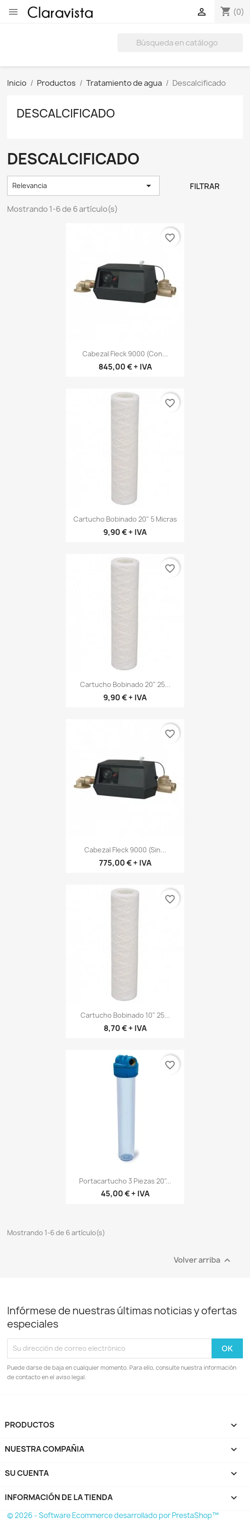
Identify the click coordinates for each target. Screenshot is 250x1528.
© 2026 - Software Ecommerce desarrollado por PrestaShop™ (113, 1515)
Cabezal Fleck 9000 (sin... (125, 849)
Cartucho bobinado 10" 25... (125, 1015)
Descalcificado (66, 113)
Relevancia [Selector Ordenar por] (83, 185)
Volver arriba (203, 1260)
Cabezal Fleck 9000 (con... (125, 353)
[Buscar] (180, 42)
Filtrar (205, 186)
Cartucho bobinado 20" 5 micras (125, 519)
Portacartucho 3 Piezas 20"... (125, 1180)
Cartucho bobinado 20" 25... (125, 684)
